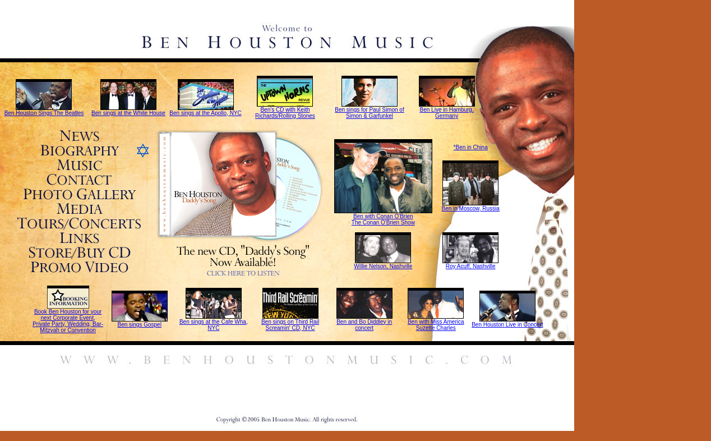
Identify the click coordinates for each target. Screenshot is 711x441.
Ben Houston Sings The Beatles (44, 113)
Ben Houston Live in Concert (507, 324)
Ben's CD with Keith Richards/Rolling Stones (285, 113)
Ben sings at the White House (128, 113)
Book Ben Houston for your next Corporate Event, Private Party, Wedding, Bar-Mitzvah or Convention (68, 321)
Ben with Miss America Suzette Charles (436, 325)
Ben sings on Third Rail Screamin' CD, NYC (290, 325)
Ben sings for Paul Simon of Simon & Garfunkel (369, 113)
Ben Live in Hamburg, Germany (447, 113)
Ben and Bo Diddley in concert (364, 325)
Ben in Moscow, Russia (470, 208)
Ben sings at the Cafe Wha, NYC (213, 325)
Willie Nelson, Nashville (383, 266)
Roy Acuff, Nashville (471, 266)
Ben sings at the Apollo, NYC (205, 113)
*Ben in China (471, 147)
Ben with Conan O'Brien (383, 216)
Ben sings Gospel (139, 324)
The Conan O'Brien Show (383, 222)
